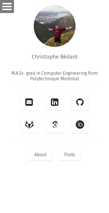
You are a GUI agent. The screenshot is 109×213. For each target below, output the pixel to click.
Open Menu (7, 6)
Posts (69, 154)
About (40, 154)
